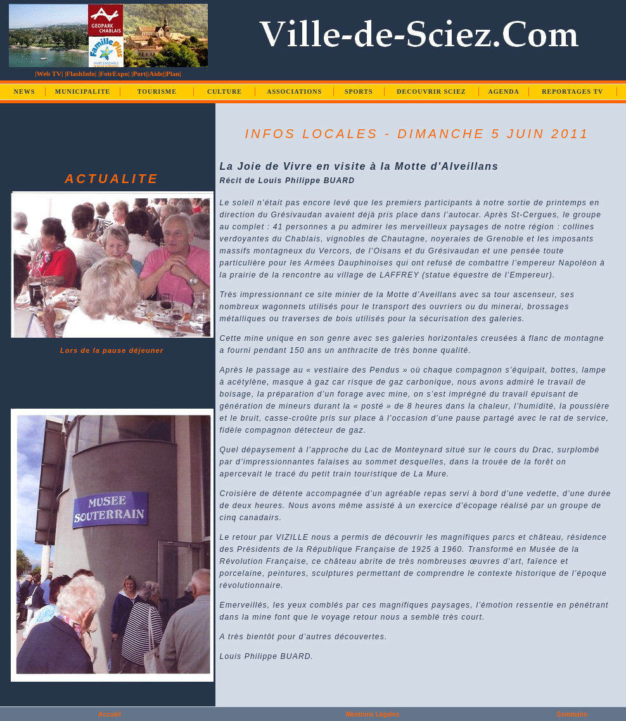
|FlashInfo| (80, 73)
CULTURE (224, 91)
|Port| (139, 73)
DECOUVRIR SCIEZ (431, 91)
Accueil (109, 714)
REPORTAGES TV (572, 91)
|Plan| (173, 73)
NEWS (24, 91)
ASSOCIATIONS (294, 91)
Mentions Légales (372, 714)
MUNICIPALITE (82, 91)
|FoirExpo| (113, 73)
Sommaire (572, 714)
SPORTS (359, 91)
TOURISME (157, 91)
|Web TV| (49, 73)
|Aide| (156, 73)
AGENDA (503, 91)
